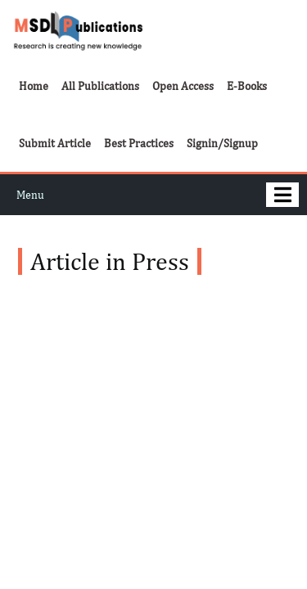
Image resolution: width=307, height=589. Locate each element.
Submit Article (55, 143)
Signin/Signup (222, 143)
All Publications (100, 85)
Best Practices (139, 143)
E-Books (247, 85)
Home (33, 85)
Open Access (183, 85)
